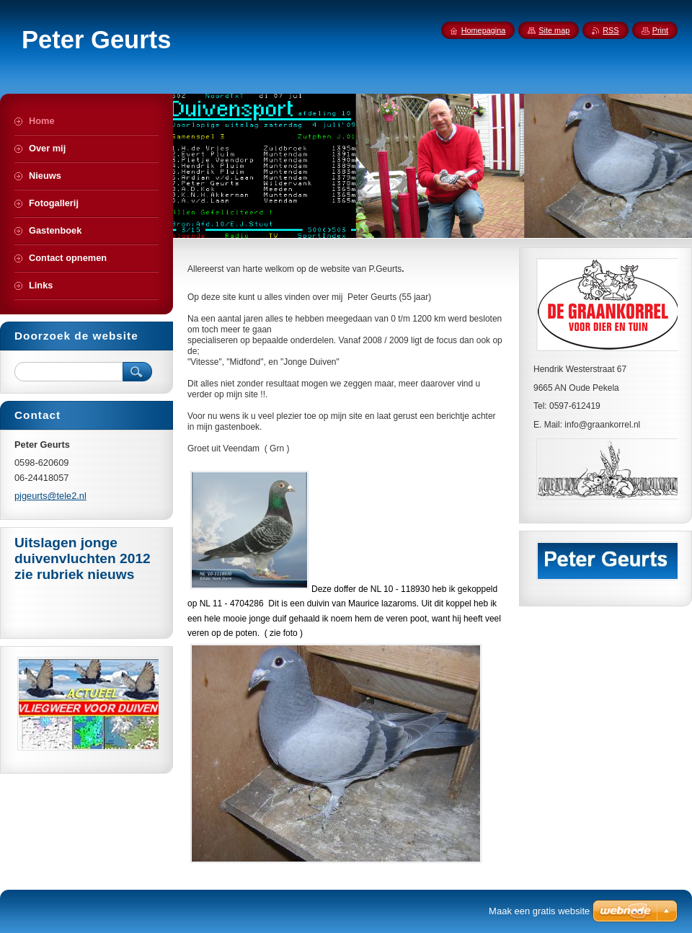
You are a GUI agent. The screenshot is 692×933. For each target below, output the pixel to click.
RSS (610, 30)
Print (660, 30)
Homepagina (483, 30)
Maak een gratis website (539, 911)
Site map (553, 30)
